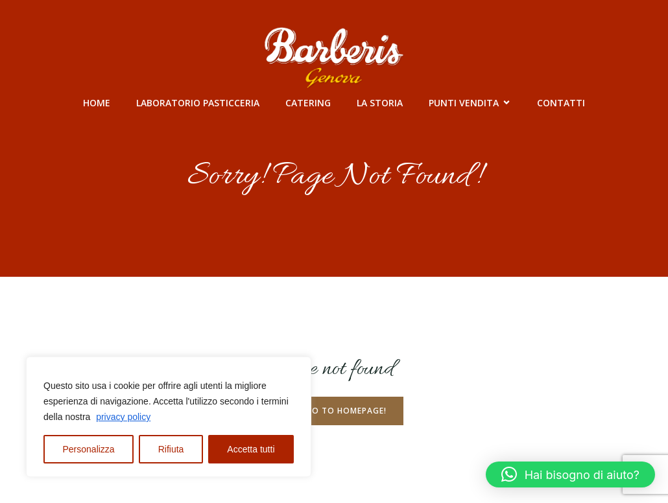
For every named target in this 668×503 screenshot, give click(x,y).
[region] (168, 417)
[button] (570, 474)
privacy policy (123, 417)
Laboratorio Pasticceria (197, 103)
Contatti (561, 103)
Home (96, 103)
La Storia (380, 103)
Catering (308, 103)
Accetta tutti (250, 449)
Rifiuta (171, 449)
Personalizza (89, 449)
